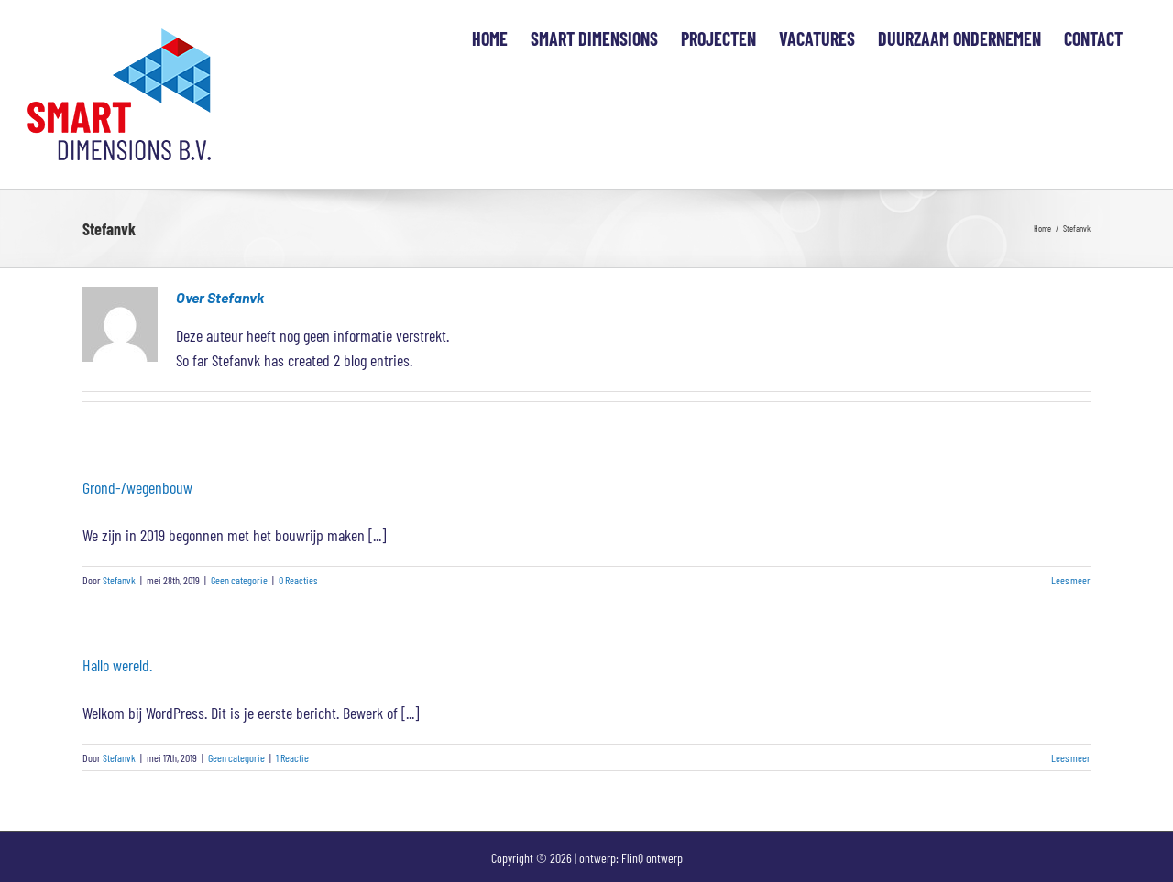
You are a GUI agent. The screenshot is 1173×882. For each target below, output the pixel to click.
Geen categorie (239, 579)
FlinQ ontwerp (652, 858)
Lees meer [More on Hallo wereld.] (1071, 757)
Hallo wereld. (117, 665)
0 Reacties (298, 579)
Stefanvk (119, 579)
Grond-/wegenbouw (137, 487)
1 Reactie (292, 757)
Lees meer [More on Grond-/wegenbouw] (1071, 579)
